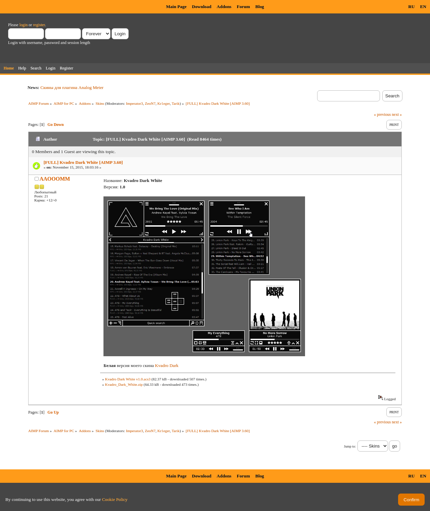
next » (397, 114)
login (23, 24)
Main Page (176, 6)
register (39, 24)
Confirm (411, 499)
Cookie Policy (115, 499)
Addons (224, 6)
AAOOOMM (55, 179)
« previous (382, 114)
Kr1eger (164, 103)
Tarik (176, 103)
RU (411, 6)
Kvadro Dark (166, 365)
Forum (243, 6)
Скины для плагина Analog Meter (71, 87)
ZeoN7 (150, 103)
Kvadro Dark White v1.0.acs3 (127, 379)
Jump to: (350, 446)
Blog (259, 6)
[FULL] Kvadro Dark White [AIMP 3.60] (83, 162)
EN (423, 6)
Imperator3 (134, 103)
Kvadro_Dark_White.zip (123, 384)
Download (201, 6)
